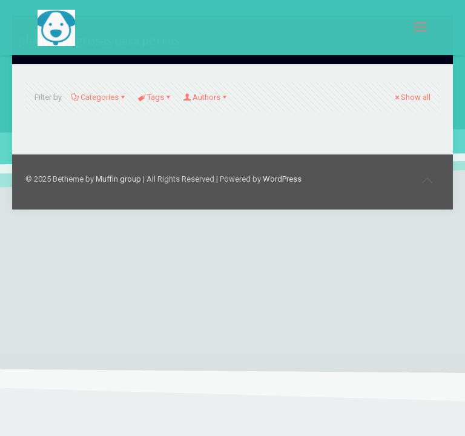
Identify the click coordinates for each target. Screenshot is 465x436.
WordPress (282, 178)
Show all (411, 97)
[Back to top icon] (427, 180)
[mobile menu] (420, 27)
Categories (99, 97)
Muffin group (118, 178)
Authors (205, 97)
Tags (154, 97)
